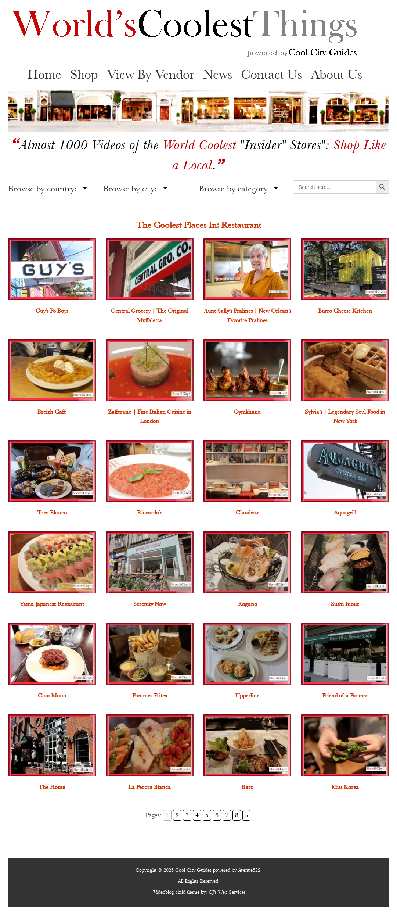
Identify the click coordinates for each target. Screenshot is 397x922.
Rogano (247, 604)
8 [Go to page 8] (236, 815)
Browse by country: (42, 188)
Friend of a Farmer (345, 695)
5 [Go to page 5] (207, 815)
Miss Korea (345, 787)
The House (52, 787)
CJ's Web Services (227, 892)
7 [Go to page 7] (226, 815)
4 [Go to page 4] (197, 815)
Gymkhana (247, 412)
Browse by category (233, 188)
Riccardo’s (149, 512)
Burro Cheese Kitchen (345, 311)
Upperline (247, 695)
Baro (247, 787)
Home (44, 74)
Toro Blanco (52, 512)
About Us (336, 74)
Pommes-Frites (149, 695)
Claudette (247, 512)
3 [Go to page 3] (187, 815)
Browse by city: (130, 188)
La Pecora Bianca (149, 787)
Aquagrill (345, 512)
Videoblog (163, 892)
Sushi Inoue (345, 604)
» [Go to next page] (246, 815)
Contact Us (271, 74)
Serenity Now (149, 604)
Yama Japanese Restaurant (52, 604)
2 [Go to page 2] (177, 815)
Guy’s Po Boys (52, 311)
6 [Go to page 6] (217, 815)
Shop (84, 74)
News (217, 74)
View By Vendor (150, 74)
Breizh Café (51, 412)
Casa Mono (52, 695)
